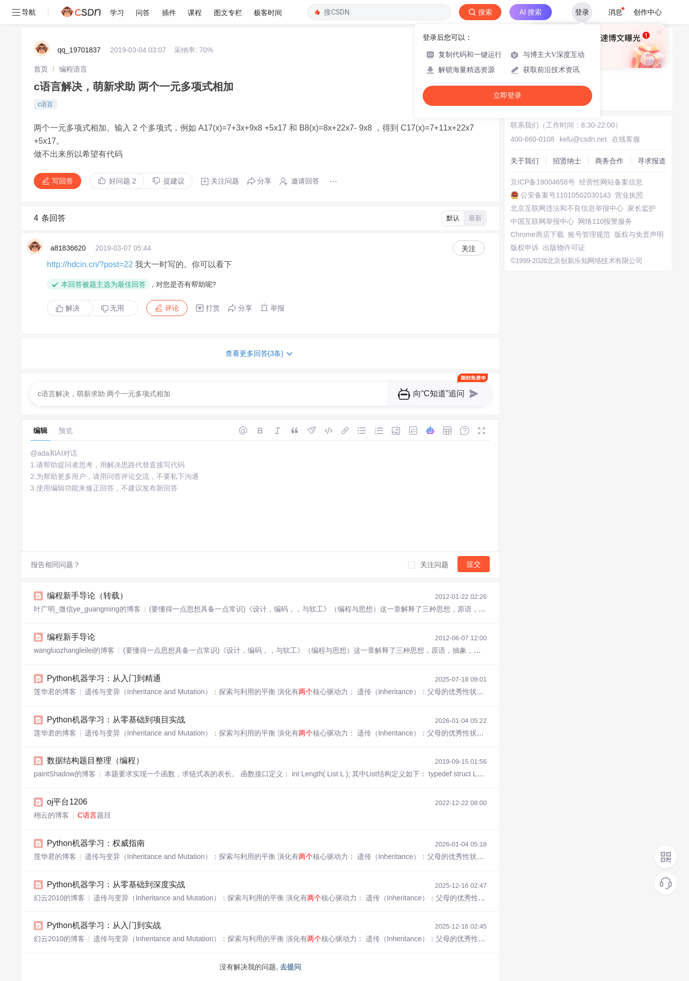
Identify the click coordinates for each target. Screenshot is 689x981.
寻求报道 (652, 161)
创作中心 (648, 12)
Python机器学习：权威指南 (96, 843)
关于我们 (524, 161)
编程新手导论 (71, 637)
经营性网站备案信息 (611, 182)
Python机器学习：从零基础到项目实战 (116, 719)
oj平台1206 (67, 802)
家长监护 (641, 208)
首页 (41, 69)
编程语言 (73, 69)
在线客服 (626, 139)
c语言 (45, 104)
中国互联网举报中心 (542, 221)
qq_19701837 (79, 50)
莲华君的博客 (55, 692)
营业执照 (629, 195)
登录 (582, 12)
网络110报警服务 (605, 221)
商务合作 (609, 161)
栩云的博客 (51, 815)
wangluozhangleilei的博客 (74, 650)
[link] (41, 69)
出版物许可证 (564, 247)
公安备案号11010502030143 (566, 195)
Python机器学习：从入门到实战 (104, 925)
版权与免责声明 (639, 234)
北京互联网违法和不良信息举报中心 (566, 208)
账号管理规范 (589, 234)
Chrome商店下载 (537, 234)
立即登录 (507, 95)
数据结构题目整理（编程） (95, 760)
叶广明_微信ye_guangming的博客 (87, 609)
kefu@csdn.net (583, 139)
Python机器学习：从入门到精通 (104, 678)
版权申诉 (524, 247)
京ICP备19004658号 (542, 182)
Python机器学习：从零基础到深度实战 (116, 884)
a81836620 (68, 248)
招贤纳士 (567, 161)
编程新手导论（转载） (87, 595)
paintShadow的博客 (65, 774)
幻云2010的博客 (59, 898)
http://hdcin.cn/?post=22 (90, 264)
